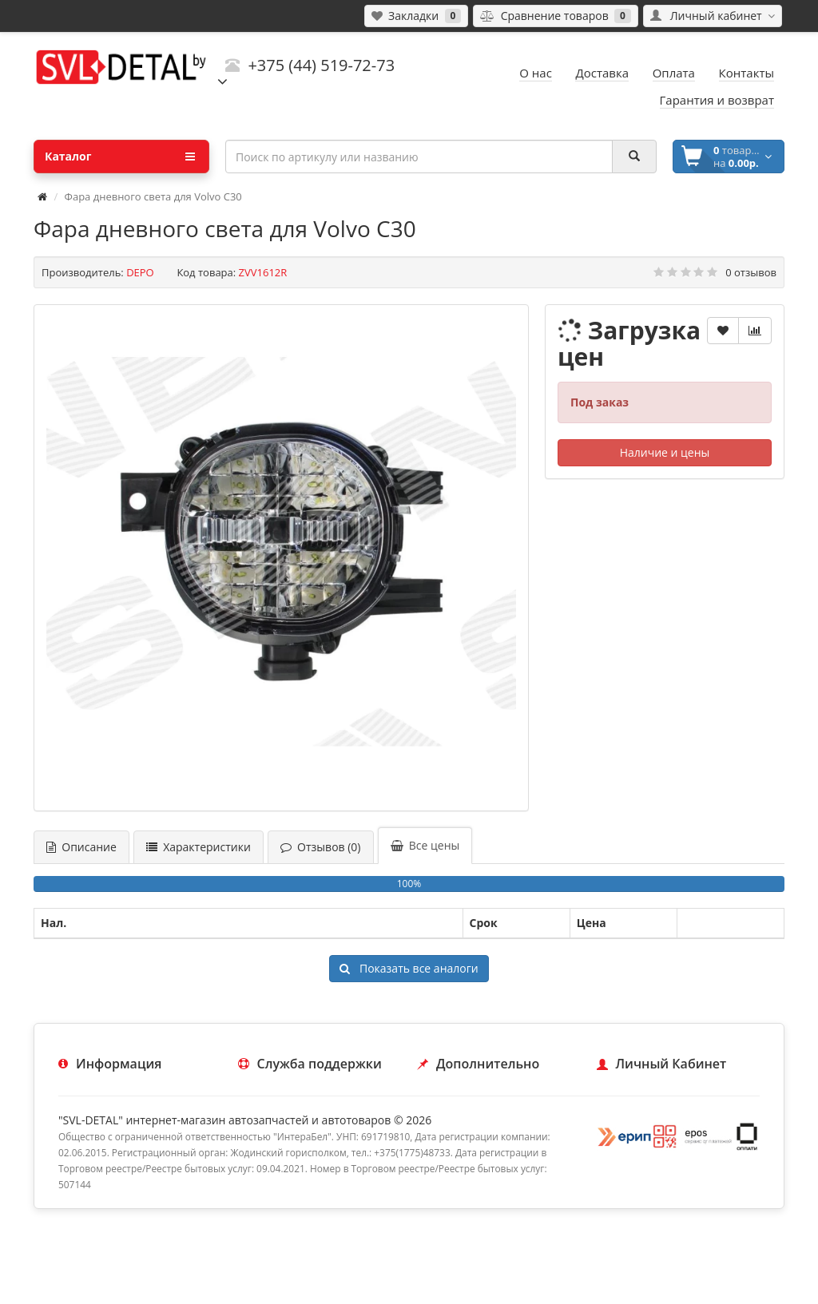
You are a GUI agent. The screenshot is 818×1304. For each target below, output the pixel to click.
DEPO (140, 272)
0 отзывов (750, 272)
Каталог (120, 156)
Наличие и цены (665, 452)
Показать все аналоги (409, 968)
